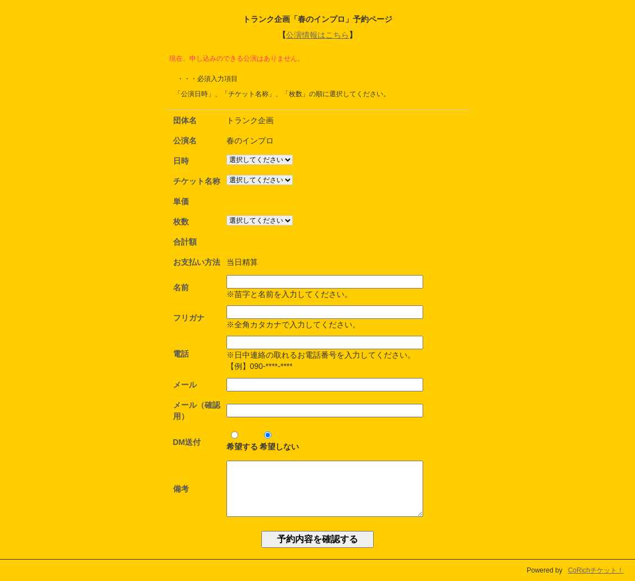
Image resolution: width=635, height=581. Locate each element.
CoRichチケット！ (596, 570)
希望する (242, 441)
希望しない (279, 441)
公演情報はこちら (317, 34)
